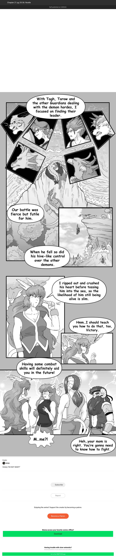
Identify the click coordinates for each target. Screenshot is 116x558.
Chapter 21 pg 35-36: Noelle (19, 2)
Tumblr (66, 477)
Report (58, 495)
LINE (42, 477)
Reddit (74, 477)
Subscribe (59, 485)
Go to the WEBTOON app (58, 554)
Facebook (50, 477)
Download (58, 534)
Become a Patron (58, 516)
